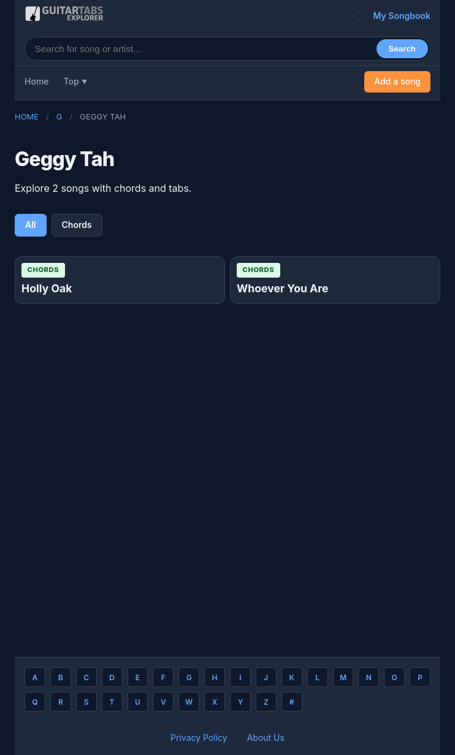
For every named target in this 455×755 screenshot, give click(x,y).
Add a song (397, 81)
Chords (77, 224)
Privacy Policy (199, 737)
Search (402, 48)
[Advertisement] (227, 475)
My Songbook (401, 15)
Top (71, 81)
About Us (266, 737)
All (30, 224)
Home (37, 81)
